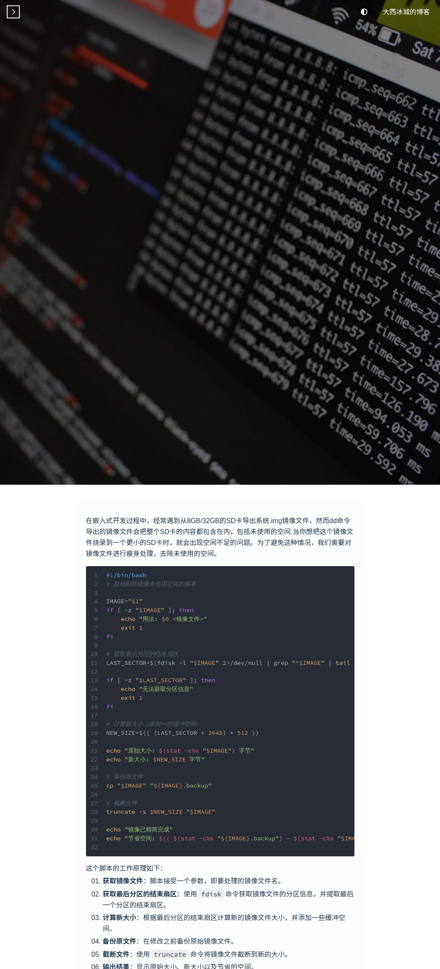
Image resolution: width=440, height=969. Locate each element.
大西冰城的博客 (406, 11)
